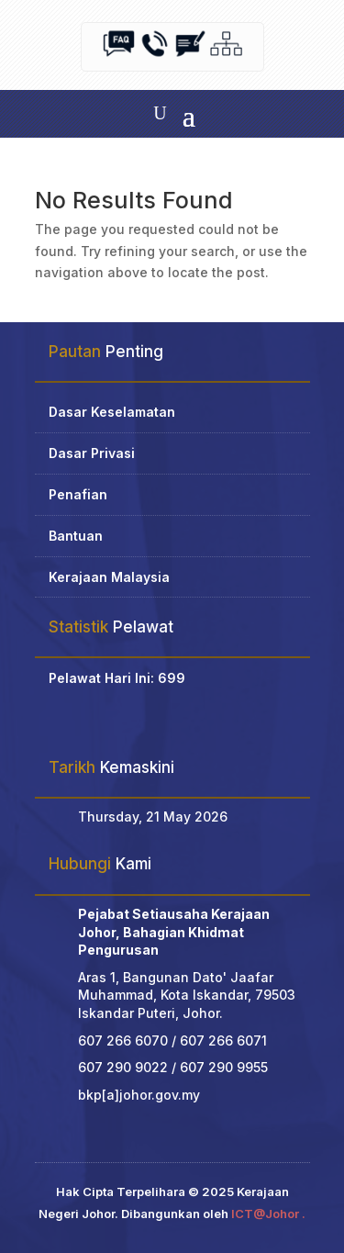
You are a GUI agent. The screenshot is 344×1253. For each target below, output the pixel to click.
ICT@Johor (265, 1213)
